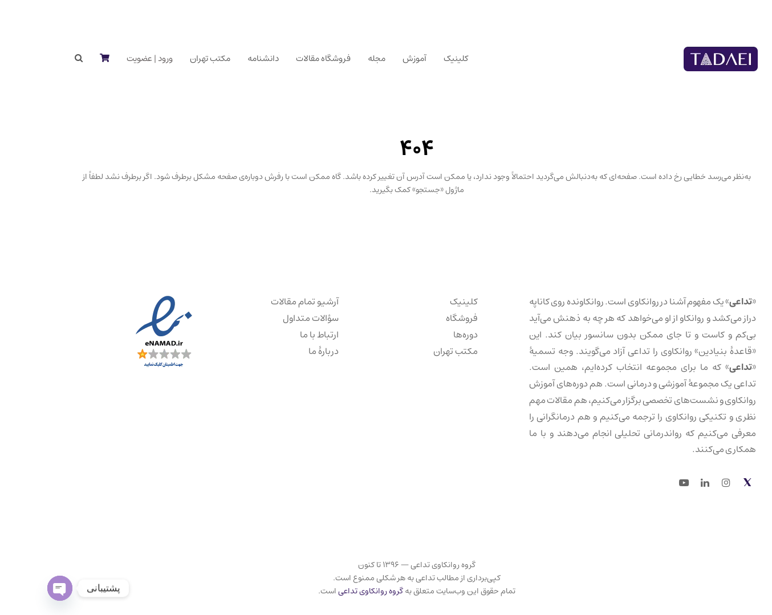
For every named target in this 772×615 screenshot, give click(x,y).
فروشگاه (431, 318)
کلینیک (433, 301)
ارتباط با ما (288, 335)
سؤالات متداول (280, 318)
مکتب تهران (425, 351)
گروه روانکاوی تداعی (339, 591)
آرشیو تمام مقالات (274, 301)
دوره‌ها (434, 335)
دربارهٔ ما (293, 351)
